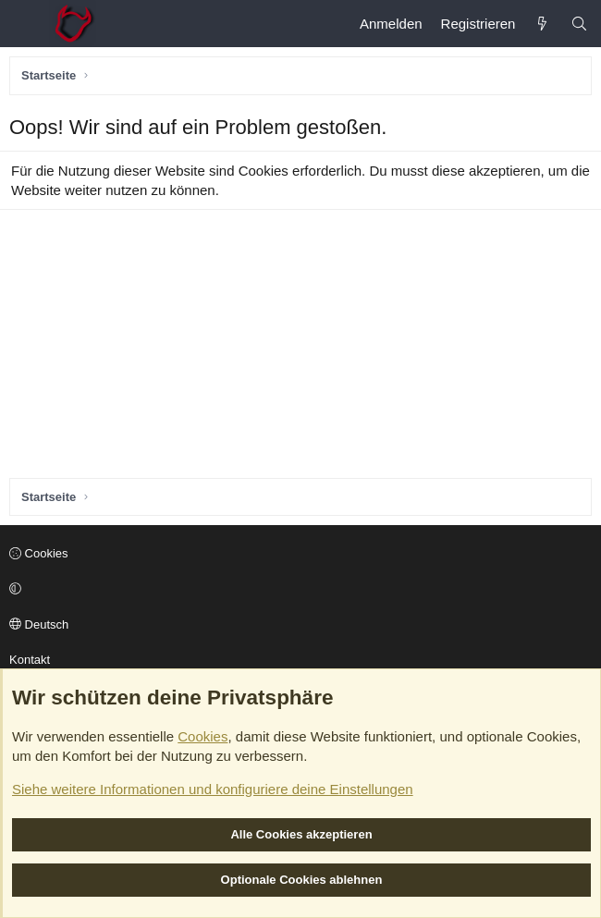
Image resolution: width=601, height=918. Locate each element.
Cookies (38, 553)
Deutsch (38, 624)
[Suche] (579, 23)
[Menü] (24, 24)
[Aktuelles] (542, 23)
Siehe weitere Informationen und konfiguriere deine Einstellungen (212, 789)
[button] (297, 589)
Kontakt (29, 660)
